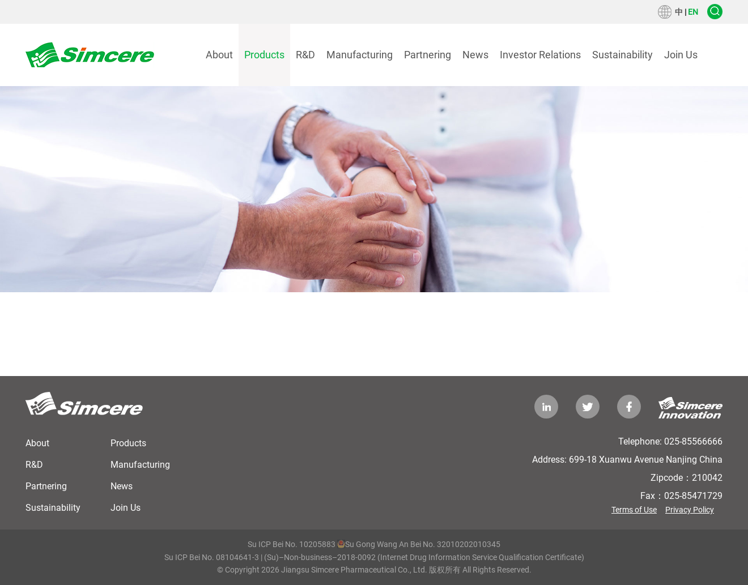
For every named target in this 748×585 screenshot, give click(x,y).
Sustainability (622, 55)
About (219, 55)
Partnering (427, 55)
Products (264, 55)
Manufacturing (359, 55)
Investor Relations (540, 55)
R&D (305, 55)
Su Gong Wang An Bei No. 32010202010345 (418, 544)
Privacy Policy (689, 509)
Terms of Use (634, 509)
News (475, 55)
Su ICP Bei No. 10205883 (291, 544)
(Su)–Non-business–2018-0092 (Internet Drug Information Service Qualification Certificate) (424, 557)
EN (693, 11)
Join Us (681, 55)
